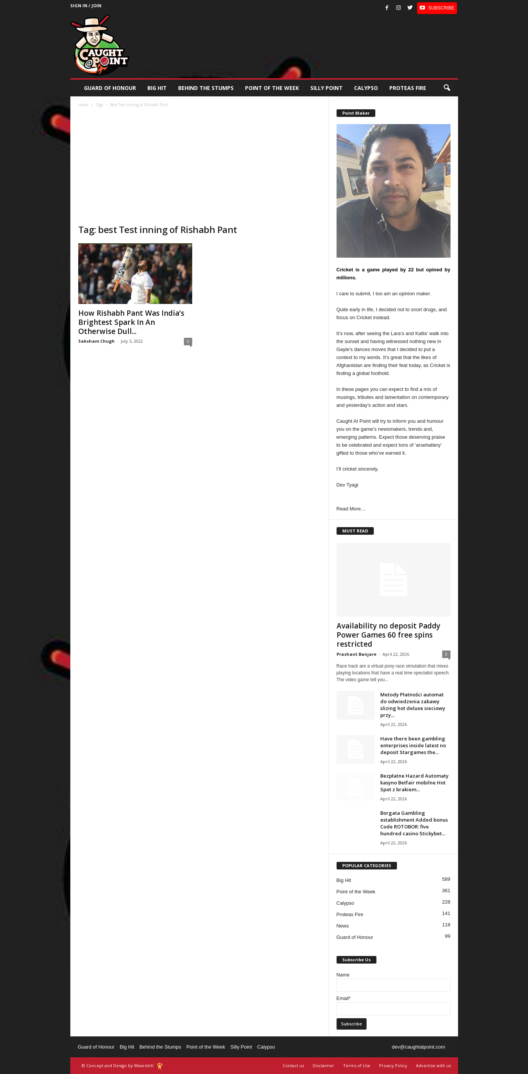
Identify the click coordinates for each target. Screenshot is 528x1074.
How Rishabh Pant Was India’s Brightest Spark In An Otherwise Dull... (131, 322)
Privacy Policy (393, 1065)
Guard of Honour (110, 87)
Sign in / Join (85, 5)
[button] (446, 88)
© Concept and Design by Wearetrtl (117, 1065)
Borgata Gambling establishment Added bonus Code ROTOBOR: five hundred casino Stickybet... (414, 823)
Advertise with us (433, 1065)
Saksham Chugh (96, 341)
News (343, 926)
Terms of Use (356, 1065)
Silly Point (326, 87)
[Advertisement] (199, 166)
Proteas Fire (407, 87)
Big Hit (157, 87)
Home (83, 104)
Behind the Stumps (160, 1047)
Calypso (366, 87)
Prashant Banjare (356, 654)
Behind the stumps (206, 87)
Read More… (351, 509)
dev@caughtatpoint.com (418, 1047)
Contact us (293, 1065)
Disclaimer (323, 1065)
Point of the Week (272, 87)
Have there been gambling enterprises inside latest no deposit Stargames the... (413, 745)
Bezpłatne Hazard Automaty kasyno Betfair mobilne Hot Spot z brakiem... (414, 782)
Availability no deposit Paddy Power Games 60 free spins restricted (388, 635)
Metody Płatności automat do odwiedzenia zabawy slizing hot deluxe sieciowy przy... (412, 704)
